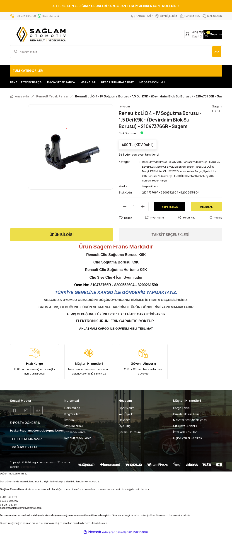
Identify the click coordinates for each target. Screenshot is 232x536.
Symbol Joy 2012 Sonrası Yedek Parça (166, 176)
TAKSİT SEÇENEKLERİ (170, 234)
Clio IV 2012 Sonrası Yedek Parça (192, 162)
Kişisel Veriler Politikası (187, 438)
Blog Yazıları (72, 414)
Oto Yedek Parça (75, 432)
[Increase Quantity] (144, 206)
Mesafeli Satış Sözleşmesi (190, 420)
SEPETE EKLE (170, 206)
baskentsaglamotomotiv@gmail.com (20, 508)
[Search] (116, 51)
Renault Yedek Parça (155, 162)
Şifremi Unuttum (130, 432)
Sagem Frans (150, 186)
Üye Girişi (125, 426)
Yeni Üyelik (126, 414)
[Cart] (207, 34)
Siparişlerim (126, 408)
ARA (214, 51)
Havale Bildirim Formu (187, 414)
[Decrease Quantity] (123, 206)
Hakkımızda (72, 408)
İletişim (69, 420)
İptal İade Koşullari (185, 432)
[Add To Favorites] (125, 217)
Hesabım (124, 420)
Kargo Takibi (181, 408)
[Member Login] (177, 34)
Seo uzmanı (28, 467)
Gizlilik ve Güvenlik (185, 426)
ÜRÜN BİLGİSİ (62, 234)
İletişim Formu (73, 426)
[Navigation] (116, 71)
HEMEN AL (206, 206)
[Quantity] (134, 206)
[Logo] (42, 34)
